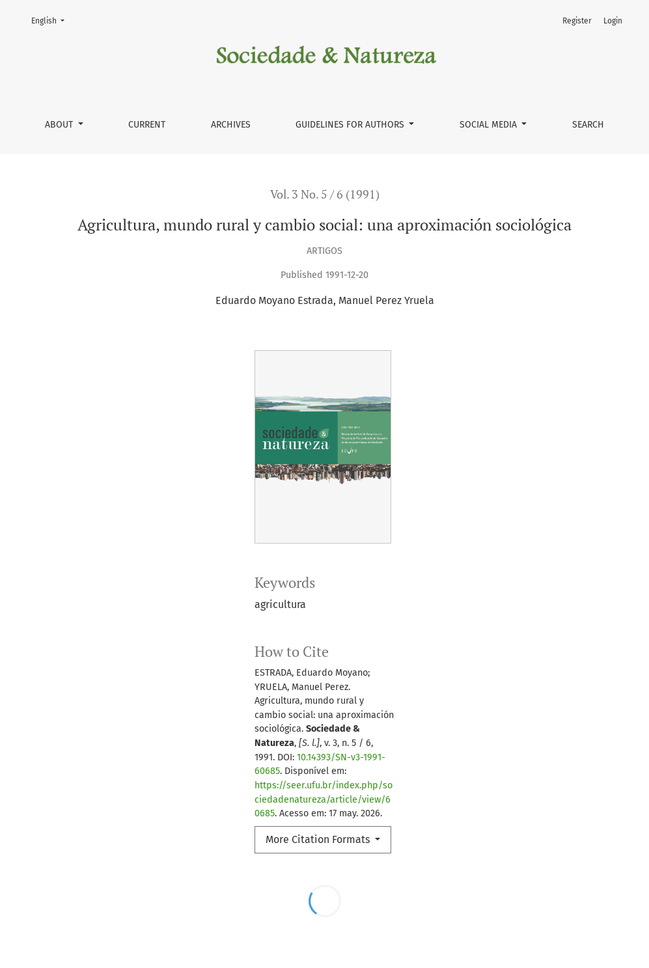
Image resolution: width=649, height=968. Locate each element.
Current (146, 124)
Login (612, 20)
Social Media (489, 124)
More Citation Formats (319, 839)
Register (577, 20)
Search (588, 124)
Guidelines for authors (351, 124)
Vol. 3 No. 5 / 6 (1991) (325, 194)
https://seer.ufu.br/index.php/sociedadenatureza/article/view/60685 (324, 799)
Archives (231, 124)
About (60, 124)
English (52, 19)
